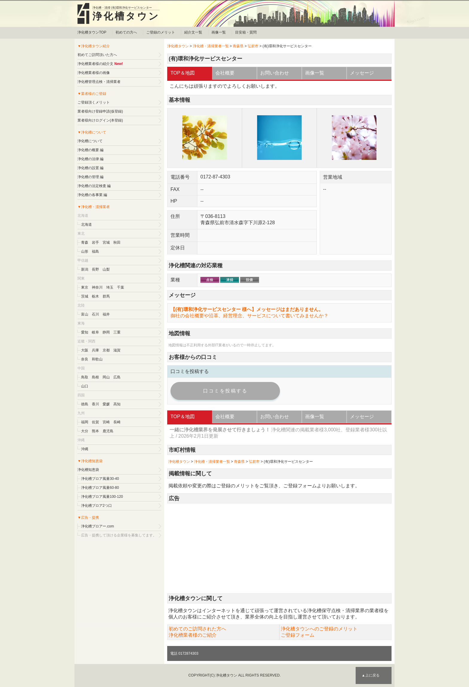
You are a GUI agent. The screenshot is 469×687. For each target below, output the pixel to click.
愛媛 (106, 404)
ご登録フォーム (300, 485)
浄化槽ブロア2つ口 (96, 506)
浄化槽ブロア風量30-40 (100, 479)
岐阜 (95, 332)
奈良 (84, 359)
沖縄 (84, 449)
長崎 (117, 422)
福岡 (84, 422)
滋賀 (117, 350)
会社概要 (224, 72)
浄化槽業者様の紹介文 (95, 64)
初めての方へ (126, 32)
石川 (95, 314)
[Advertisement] (279, 548)
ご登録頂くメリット (93, 102)
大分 (84, 431)
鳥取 (84, 377)
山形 (84, 251)
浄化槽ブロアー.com (97, 526)
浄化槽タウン (126, 16)
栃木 (95, 296)
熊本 (95, 431)
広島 (117, 377)
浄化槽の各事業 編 (92, 195)
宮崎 (106, 422)
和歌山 (97, 359)
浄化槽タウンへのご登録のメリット (319, 628)
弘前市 (253, 46)
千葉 (120, 287)
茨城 (84, 296)
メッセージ (362, 72)
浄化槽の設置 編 (90, 168)
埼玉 (109, 287)
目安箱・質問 (246, 32)
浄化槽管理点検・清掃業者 (99, 82)
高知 (117, 404)
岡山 (106, 377)
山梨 (106, 269)
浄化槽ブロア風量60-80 (100, 488)
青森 (84, 242)
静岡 (106, 332)
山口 (84, 386)
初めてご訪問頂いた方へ (97, 55)
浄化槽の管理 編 (90, 177)
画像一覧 (218, 32)
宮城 (106, 242)
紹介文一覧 (193, 32)
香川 (95, 404)
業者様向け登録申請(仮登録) (100, 111)
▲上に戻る (371, 675)
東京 (84, 287)
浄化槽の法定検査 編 (94, 186)
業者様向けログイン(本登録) (100, 120)
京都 (106, 350)
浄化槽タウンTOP (91, 32)
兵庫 (95, 350)
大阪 (84, 350)
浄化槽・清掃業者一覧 (211, 46)
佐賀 (95, 422)
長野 (95, 269)
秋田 (117, 242)
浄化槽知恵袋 (88, 470)
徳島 (84, 404)
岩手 (95, 242)
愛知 (84, 332)
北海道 (86, 224)
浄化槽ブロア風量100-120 (102, 497)
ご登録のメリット (160, 32)
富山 (84, 314)
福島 (95, 251)
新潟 (84, 269)
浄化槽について (90, 141)
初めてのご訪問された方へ (197, 628)
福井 (106, 314)
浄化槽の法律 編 (90, 159)
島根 (95, 377)
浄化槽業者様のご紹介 (193, 635)
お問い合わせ (274, 72)
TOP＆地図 (182, 72)
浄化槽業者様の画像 (93, 73)
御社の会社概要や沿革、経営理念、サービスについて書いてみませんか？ (249, 315)
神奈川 (97, 287)
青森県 (238, 46)
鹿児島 (108, 431)
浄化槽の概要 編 (90, 150)
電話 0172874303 (184, 653)
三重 (117, 332)
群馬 (106, 296)
